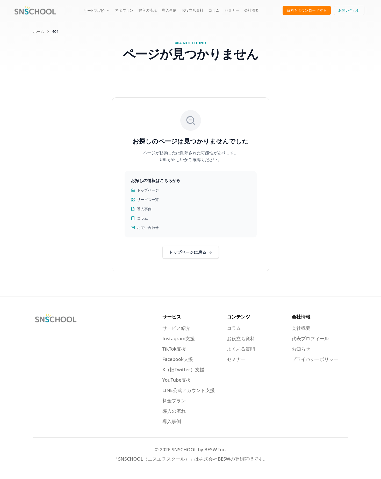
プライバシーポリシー (315, 359)
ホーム (38, 31)
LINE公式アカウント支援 (188, 390)
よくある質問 (241, 349)
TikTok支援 (174, 349)
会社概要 (251, 10)
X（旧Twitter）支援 (183, 369)
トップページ (145, 190)
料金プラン (124, 10)
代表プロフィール (310, 338)
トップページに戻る (190, 252)
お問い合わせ (349, 10)
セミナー (232, 10)
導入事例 (169, 10)
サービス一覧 (145, 199)
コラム (214, 10)
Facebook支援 (177, 359)
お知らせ (301, 349)
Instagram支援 (178, 338)
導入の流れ (148, 10)
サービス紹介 (97, 10)
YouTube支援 (176, 380)
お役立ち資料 (192, 10)
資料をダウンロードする (307, 10)
